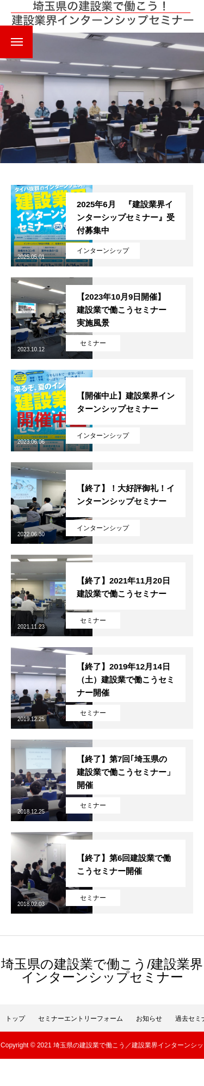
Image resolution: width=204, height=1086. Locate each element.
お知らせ (149, 1018)
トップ (15, 1018)
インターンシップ (103, 251)
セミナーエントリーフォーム (80, 1018)
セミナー (93, 343)
